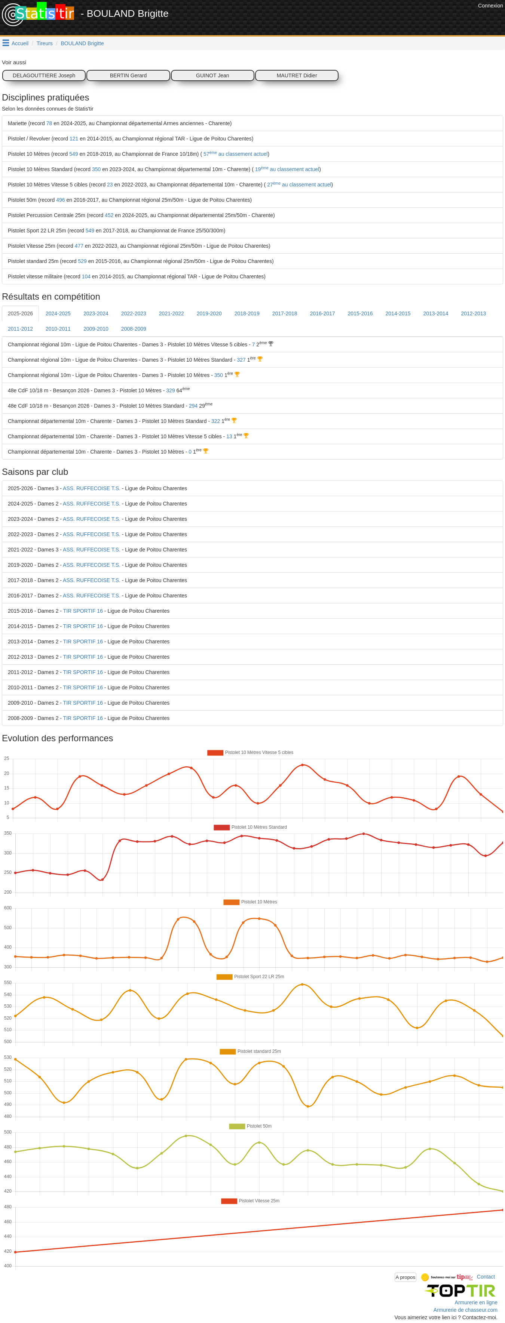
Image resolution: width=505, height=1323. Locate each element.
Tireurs (45, 43)
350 (96, 169)
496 (60, 200)
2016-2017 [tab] (322, 313)
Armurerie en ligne (476, 1302)
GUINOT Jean (212, 75)
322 (215, 421)
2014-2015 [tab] (398, 313)
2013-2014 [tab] (435, 313)
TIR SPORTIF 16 (83, 611)
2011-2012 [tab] (20, 329)
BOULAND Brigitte (82, 43)
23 (110, 185)
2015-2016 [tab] (360, 313)
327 (241, 360)
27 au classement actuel (298, 185)
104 (86, 276)
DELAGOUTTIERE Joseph (44, 75)
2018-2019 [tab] (247, 313)
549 (73, 154)
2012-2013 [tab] (473, 313)
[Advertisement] (340, 18)
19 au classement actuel (286, 169)
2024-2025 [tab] (58, 313)
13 (229, 436)
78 (49, 123)
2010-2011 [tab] (58, 329)
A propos (406, 1277)
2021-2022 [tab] (171, 313)
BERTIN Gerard (128, 75)
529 (82, 261)
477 (79, 246)
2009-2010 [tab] (95, 329)
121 (74, 139)
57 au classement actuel (234, 154)
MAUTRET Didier (297, 75)
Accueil (20, 43)
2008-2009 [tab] (133, 329)
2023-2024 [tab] (95, 313)
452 (109, 215)
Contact (486, 1277)
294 (193, 406)
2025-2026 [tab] (20, 313)
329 (170, 390)
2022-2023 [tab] (133, 313)
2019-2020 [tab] (209, 313)
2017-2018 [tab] (284, 313)
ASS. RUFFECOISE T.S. (91, 488)
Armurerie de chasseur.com (466, 1310)
